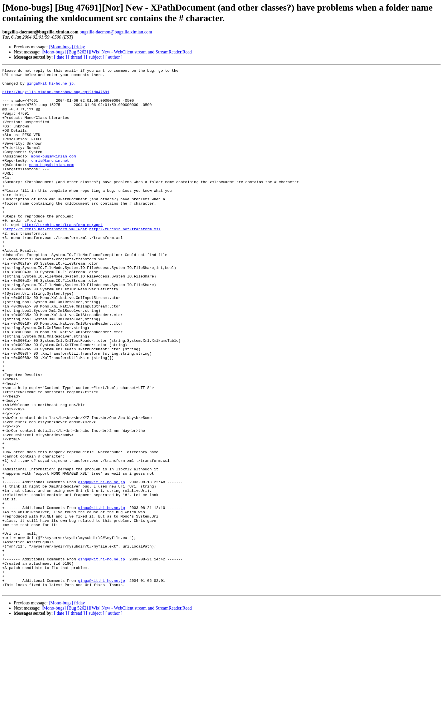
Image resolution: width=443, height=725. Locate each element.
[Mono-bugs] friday (67, 46)
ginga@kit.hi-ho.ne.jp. (51, 86)
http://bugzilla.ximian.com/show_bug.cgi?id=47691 (55, 96)
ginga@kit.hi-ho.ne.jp (101, 565)
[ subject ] (95, 57)
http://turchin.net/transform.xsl (125, 261)
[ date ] (60, 57)
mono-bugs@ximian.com (53, 174)
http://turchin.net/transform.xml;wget (46, 261)
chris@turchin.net (50, 179)
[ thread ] (76, 57)
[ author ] (114, 57)
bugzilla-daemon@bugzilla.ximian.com (115, 31)
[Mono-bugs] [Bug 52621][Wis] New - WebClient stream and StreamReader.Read (117, 51)
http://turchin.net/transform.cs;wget (62, 256)
